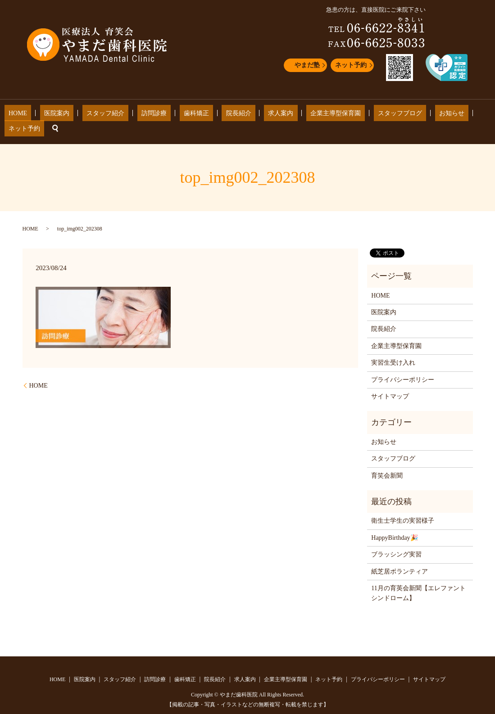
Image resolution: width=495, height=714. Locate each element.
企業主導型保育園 (299, 115)
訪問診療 (150, 115)
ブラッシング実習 (396, 541)
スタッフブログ (355, 115)
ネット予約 (351, 65)
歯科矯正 (184, 115)
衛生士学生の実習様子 (402, 507)
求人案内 (252, 115)
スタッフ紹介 (110, 115)
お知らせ (398, 115)
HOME (39, 115)
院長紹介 (218, 115)
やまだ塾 (307, 65)
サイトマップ (390, 383)
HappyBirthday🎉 (394, 523)
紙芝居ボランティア (399, 557)
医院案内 (69, 115)
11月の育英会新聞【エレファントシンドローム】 (418, 579)
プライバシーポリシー (402, 365)
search (463, 115)
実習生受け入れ (393, 349)
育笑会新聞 (387, 461)
